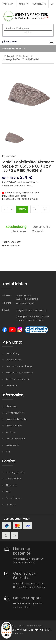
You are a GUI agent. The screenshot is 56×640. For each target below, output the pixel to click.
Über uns (11, 406)
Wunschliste (39, 3)
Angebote (11, 385)
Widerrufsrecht (34, 626)
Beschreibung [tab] (16, 227)
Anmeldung (12, 353)
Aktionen (11, 485)
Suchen (28, 32)
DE (52, 3)
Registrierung (13, 359)
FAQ (8, 491)
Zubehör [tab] (38, 231)
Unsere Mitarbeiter (17, 419)
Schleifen (24, 56)
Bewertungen (13, 498)
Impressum (12, 445)
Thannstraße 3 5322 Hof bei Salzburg (27, 297)
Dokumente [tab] (41, 227)
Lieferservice (13, 478)
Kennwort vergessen (18, 379)
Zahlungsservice (15, 472)
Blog (8, 451)
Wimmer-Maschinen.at (31, 629)
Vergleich (23, 3)
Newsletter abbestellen (19, 372)
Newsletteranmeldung (19, 366)
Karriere (10, 432)
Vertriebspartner (15, 438)
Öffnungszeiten (15, 412)
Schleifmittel (32, 59)
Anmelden (8, 3)
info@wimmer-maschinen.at (31, 310)
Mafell (10, 56)
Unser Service (14, 425)
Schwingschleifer (11, 59)
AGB (21, 626)
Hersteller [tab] (18, 231)
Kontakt (10, 504)
